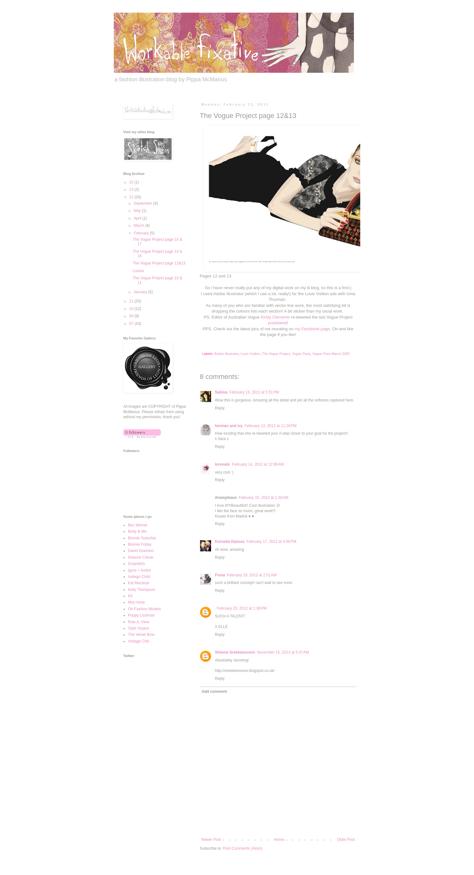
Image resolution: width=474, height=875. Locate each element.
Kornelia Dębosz (230, 541)
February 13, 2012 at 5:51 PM (254, 392)
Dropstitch (136, 564)
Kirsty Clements (275, 317)
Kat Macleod (138, 583)
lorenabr (222, 464)
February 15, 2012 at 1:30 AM (263, 497)
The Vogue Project (276, 354)
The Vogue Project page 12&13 (159, 263)
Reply (220, 408)
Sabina (221, 392)
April (138, 218)
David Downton (141, 551)
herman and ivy (229, 426)
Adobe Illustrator (226, 354)
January (141, 292)
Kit (130, 596)
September (143, 203)
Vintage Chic (138, 641)
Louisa (138, 271)
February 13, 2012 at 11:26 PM (270, 426)
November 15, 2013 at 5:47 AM (283, 652)
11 (132, 301)
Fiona (220, 575)
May (138, 210)
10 (132, 309)
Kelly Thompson (141, 589)
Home (279, 839)
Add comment (214, 691)
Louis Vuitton (250, 354)
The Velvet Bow (141, 634)
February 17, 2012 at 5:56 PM (271, 541)
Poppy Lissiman (141, 615)
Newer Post (211, 839)
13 (132, 189)
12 (132, 197)
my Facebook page (312, 328)
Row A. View (138, 622)
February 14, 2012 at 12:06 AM (258, 464)
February (142, 233)
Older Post (346, 839)
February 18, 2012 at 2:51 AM (251, 575)
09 (132, 316)
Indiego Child (139, 576)
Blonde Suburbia (142, 538)
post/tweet (277, 322)
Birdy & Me (137, 531)
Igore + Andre (139, 570)
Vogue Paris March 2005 (330, 354)
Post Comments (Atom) (242, 848)
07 (132, 323)
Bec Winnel (137, 525)
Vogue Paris (301, 354)
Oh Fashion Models (144, 609)
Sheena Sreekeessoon (235, 652)
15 (132, 182)
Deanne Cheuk (140, 557)
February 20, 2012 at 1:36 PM (242, 608)
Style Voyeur (138, 628)
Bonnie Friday (139, 544)
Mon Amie (136, 602)
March (139, 225)
